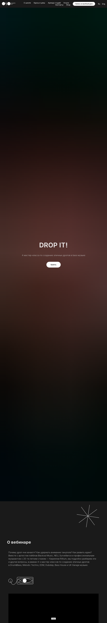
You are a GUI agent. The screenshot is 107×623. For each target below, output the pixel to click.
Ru (99, 4)
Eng (103, 4)
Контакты (59, 5)
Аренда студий (54, 3)
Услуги (66, 3)
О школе (27, 3)
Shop (68, 5)
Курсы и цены (39, 3)
